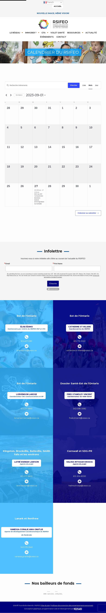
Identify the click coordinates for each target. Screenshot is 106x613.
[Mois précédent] (6, 95)
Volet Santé (57, 33)
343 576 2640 (26, 547)
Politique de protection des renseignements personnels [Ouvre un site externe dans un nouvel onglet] (72, 605)
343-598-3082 (79, 409)
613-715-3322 (79, 341)
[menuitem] (16, 33)
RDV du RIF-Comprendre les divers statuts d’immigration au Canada (39, 199)
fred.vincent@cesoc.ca (79, 418)
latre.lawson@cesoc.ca (26, 486)
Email (7, 263)
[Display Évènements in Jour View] (96, 85)
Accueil (57, 6)
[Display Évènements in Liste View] (84, 85)
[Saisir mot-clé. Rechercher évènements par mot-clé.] (36, 85)
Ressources (73, 33)
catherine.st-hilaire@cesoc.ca (79, 350)
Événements (47, 37)
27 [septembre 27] (36, 186)
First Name (58, 263)
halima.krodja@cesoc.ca (80, 486)
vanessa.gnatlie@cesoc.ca (26, 557)
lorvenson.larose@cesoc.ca (26, 418)
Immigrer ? (30, 33)
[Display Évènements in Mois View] (90, 85)
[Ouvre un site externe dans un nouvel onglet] (53, 593)
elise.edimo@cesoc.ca (26, 350)
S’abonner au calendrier (87, 213)
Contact (61, 37)
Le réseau (15, 33)
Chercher (73, 85)
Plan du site (45, 605)
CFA (43, 33)
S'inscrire (53, 284)
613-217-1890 (26, 409)
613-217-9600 (26, 476)
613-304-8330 (79, 476)
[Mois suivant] (10, 95)
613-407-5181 (26, 341)
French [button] (49, 2)
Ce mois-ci (19, 95)
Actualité (91, 33)
